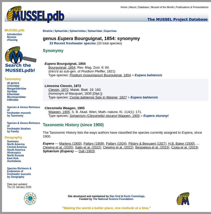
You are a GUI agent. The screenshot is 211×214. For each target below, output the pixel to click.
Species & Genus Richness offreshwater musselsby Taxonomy (23, 111)
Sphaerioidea (78, 31)
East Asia (13, 158)
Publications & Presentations (192, 7)
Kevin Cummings (134, 196)
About (132, 7)
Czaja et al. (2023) (184, 147)
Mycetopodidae (16, 97)
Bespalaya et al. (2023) (152, 147)
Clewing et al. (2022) (118, 147)
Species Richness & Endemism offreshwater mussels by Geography (19, 172)
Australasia (14, 161)
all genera (13, 83)
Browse (11, 37)
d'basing (12, 40)
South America (16, 149)
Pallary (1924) (116, 143)
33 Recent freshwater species (72, 43)
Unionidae (13, 85)
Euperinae (110, 31)
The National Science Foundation (113, 199)
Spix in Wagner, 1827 (98, 97)
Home (124, 7)
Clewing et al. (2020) (58, 147)
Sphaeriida (61, 31)
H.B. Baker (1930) (181, 143)
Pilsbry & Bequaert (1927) (147, 143)
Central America (17, 147)
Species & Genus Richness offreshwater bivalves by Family (23, 127)
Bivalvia (47, 31)
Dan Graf (115, 196)
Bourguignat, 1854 (61, 67)
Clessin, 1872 (58, 90)
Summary (13, 141)
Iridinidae (12, 99)
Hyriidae (12, 91)
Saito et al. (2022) (88, 147)
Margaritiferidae (16, 88)
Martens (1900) (70, 143)
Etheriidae (13, 94)
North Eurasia (15, 155)
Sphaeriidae (95, 31)
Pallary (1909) (94, 143)
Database (143, 7)
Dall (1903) (87, 151)
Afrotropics (14, 152)
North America (16, 144)
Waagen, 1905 (59, 112)
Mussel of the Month (162, 7)
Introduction (14, 34)
